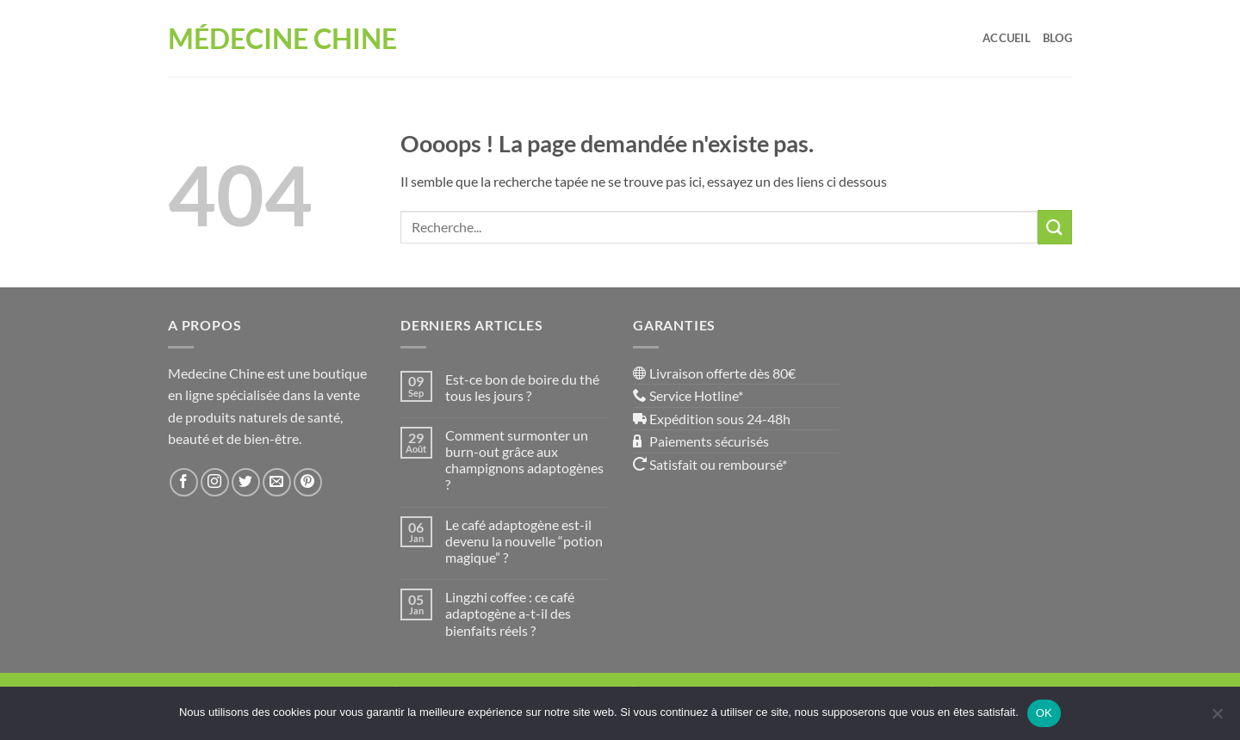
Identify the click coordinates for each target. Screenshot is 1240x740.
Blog (1057, 38)
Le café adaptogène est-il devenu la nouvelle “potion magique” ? (524, 540)
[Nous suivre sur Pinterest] (308, 482)
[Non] (1216, 718)
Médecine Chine (282, 38)
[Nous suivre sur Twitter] (246, 482)
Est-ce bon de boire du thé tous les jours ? (522, 387)
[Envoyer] (1055, 227)
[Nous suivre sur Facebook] (184, 482)
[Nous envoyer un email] (277, 482)
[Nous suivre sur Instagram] (215, 482)
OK (1044, 712)
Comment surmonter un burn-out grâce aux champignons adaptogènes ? (524, 460)
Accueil (1007, 38)
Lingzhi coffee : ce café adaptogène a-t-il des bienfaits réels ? (509, 613)
